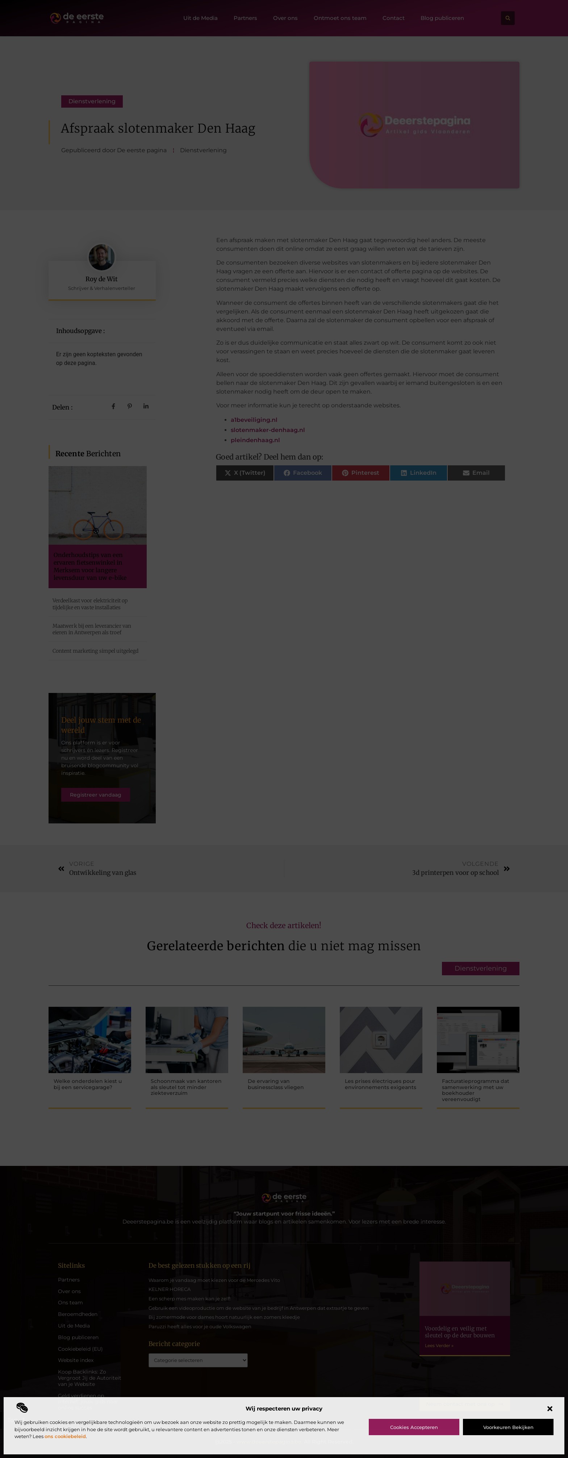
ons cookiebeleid (65, 1436)
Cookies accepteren (414, 1427)
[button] (550, 1408)
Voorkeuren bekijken (508, 1427)
